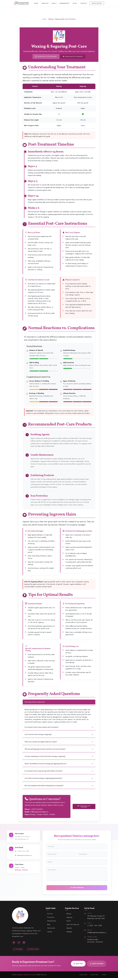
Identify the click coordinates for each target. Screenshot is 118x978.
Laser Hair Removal (72, 924)
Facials (68, 921)
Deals (54, 3)
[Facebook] (14, 942)
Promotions (50, 917)
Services (45, 3)
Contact (83, 3)
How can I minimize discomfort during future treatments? (44, 786)
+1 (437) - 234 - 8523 (22, 851)
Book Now (78, 963)
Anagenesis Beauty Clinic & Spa (26, 975)
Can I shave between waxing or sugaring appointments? (43, 778)
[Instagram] (19, 942)
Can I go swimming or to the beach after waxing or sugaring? (45, 756)
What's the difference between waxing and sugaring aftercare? (46, 764)
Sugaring (69, 917)
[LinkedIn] (24, 942)
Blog (75, 3)
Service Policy (94, 975)
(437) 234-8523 (96, 963)
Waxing (68, 914)
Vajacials (69, 928)
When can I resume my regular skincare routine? (41, 742)
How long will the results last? (35, 702)
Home (36, 3)
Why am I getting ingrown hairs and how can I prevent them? (45, 749)
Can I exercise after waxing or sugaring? (38, 734)
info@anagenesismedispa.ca (23, 855)
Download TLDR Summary (46, 56)
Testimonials (51, 928)
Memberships (64, 3)
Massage (69, 932)
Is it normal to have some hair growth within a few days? (44, 771)
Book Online (97, 3)
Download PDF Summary (73, 56)
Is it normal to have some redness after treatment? (42, 727)
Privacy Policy (83, 975)
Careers (49, 932)
